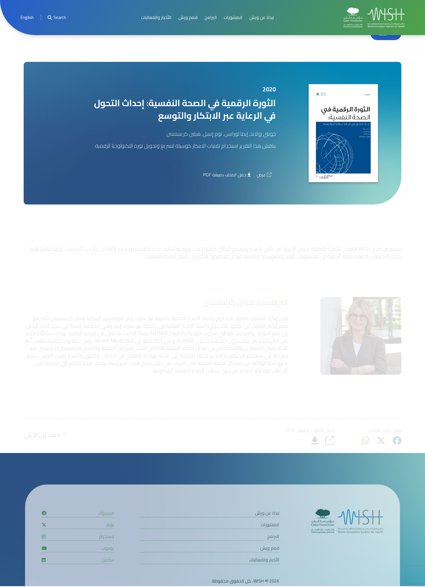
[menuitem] (27, 17)
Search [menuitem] (57, 17)
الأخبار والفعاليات (156, 17)
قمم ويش (188, 17)
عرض (264, 175)
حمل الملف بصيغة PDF (227, 175)
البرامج (211, 17)
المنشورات (233, 17)
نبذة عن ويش (261, 17)
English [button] (27, 17)
